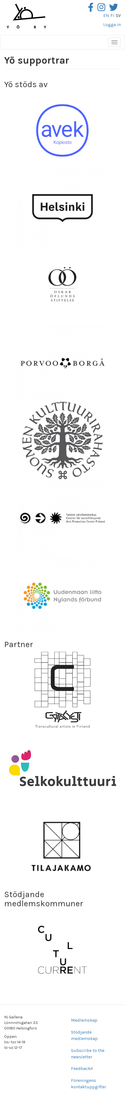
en (106, 15)
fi (112, 15)
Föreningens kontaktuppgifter (88, 1083)
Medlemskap (84, 1020)
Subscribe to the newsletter (87, 1053)
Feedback (82, 1068)
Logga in (112, 24)
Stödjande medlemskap (84, 1035)
